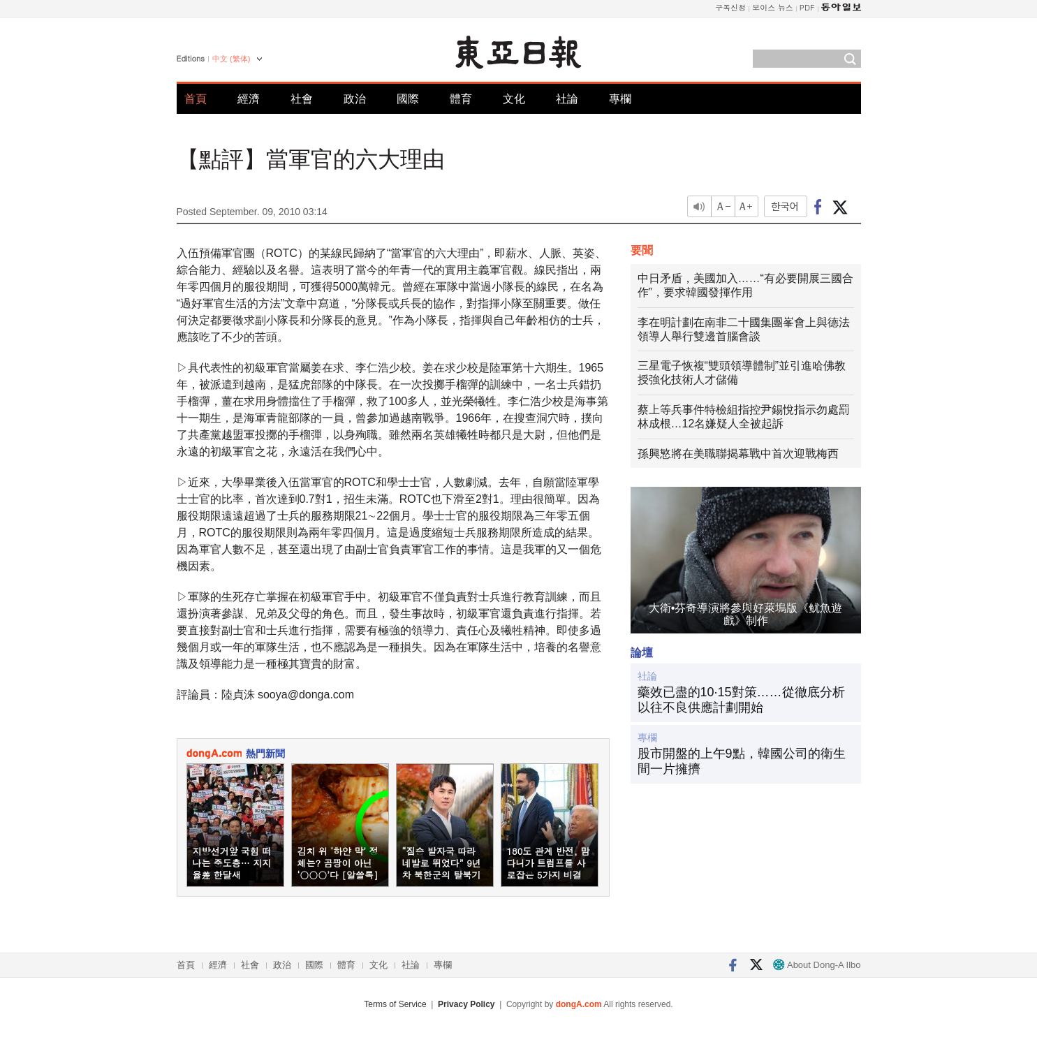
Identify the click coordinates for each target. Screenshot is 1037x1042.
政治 (355, 99)
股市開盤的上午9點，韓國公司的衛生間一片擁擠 (742, 761)
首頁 (195, 99)
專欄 (620, 99)
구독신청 (730, 7)
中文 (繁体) (231, 58)
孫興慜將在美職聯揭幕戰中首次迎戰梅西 (738, 454)
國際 (408, 99)
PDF (807, 7)
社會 (301, 99)
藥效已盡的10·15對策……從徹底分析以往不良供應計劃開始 (741, 699)
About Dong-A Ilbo (816, 965)
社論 (567, 99)
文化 (514, 99)
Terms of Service (395, 1004)
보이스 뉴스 (772, 7)
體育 (461, 99)
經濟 (248, 99)
